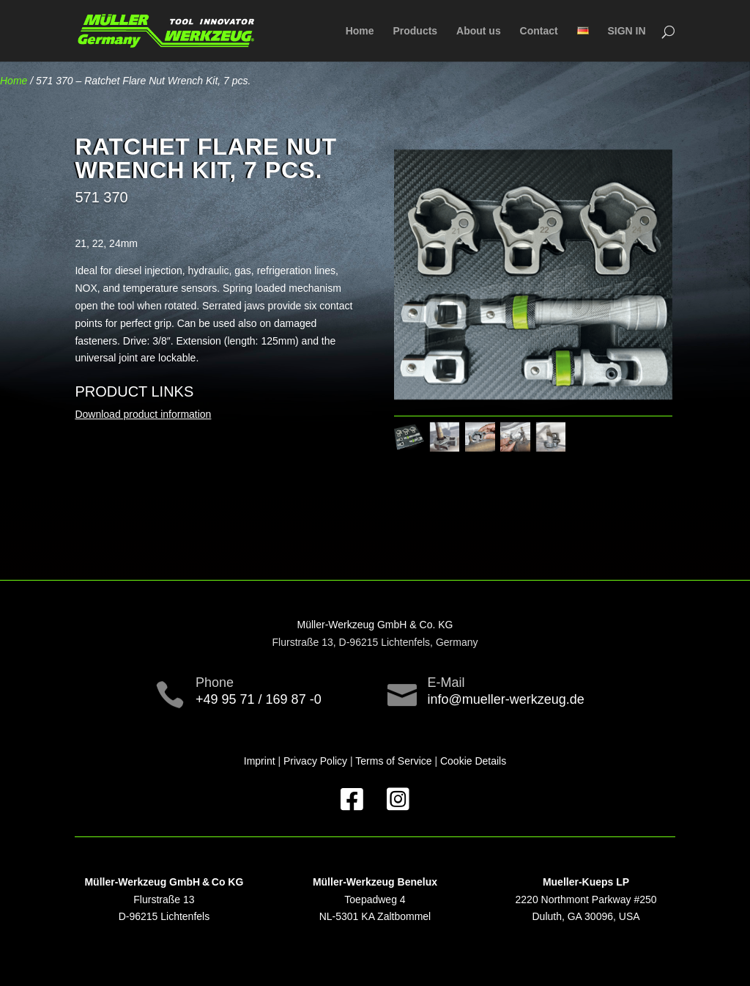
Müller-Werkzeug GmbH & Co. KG (375, 624)
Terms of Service (393, 761)
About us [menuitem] (478, 31)
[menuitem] (583, 44)
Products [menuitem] (415, 31)
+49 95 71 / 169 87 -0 (259, 699)
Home (13, 81)
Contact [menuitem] (539, 31)
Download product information (143, 414)
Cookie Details (473, 761)
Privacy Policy (315, 761)
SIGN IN (626, 31)
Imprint (259, 761)
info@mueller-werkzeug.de (506, 699)
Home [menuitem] (360, 31)
